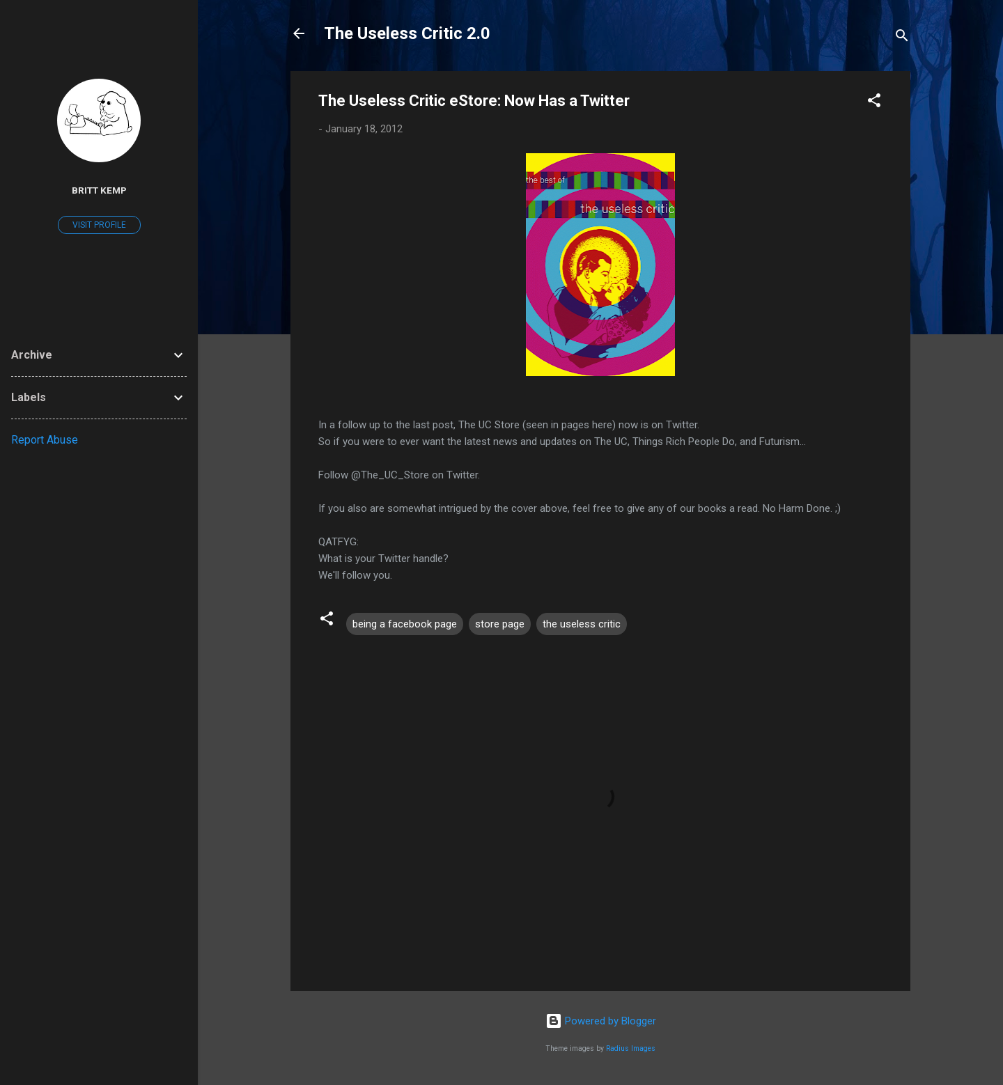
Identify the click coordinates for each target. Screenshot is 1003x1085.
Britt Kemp (99, 190)
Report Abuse (44, 439)
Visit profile (99, 225)
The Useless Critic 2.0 (407, 33)
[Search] (902, 38)
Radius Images (630, 1048)
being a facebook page (404, 624)
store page (499, 624)
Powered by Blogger (600, 1021)
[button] (874, 103)
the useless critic (582, 624)
